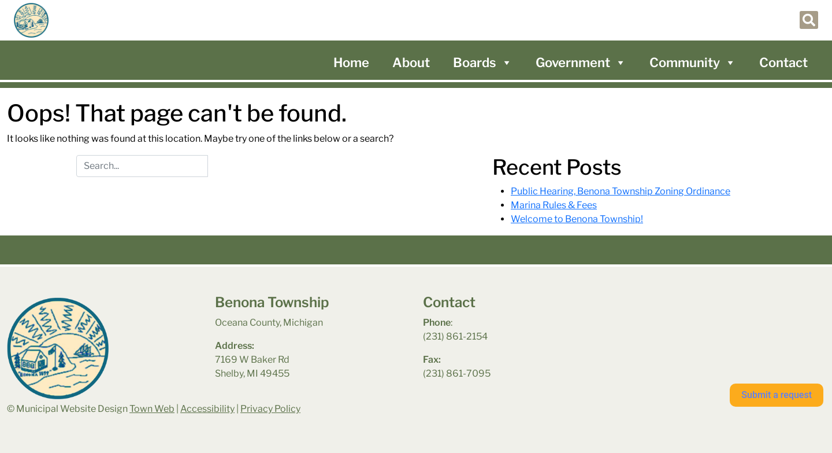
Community (692, 62)
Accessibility (207, 408)
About (411, 62)
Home (351, 62)
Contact (783, 62)
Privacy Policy (270, 408)
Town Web (151, 408)
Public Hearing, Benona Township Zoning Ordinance (620, 191)
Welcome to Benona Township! (577, 218)
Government (581, 62)
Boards (482, 62)
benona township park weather (688, 324)
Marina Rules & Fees (554, 205)
